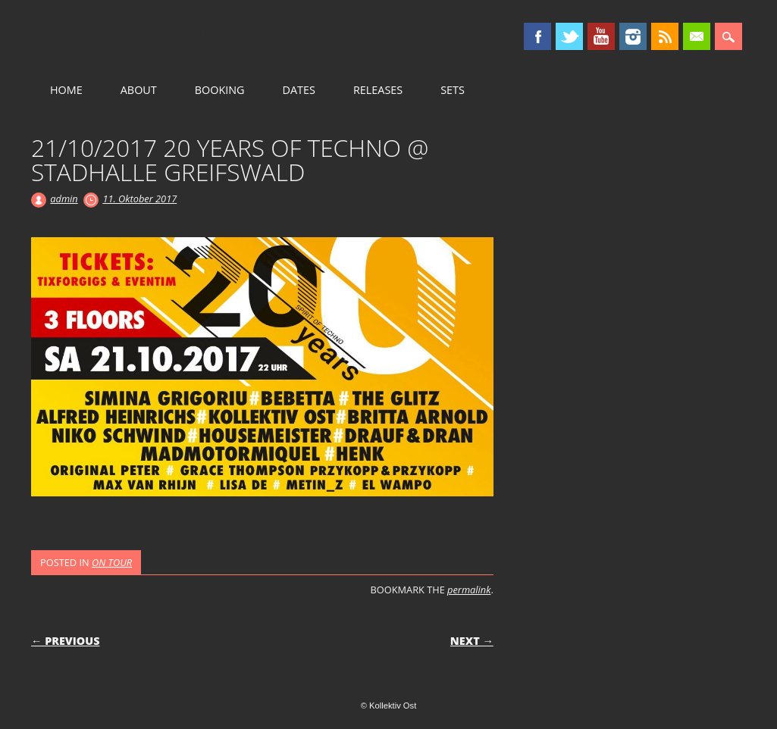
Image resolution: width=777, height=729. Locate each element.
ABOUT (139, 90)
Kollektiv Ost (160, 37)
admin (63, 198)
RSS (664, 36)
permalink (468, 589)
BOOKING (220, 90)
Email (696, 36)
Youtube (601, 36)
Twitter (569, 36)
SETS (452, 90)
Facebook (537, 36)
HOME (66, 90)
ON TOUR (112, 562)
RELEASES (378, 90)
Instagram (633, 36)
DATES (299, 90)
